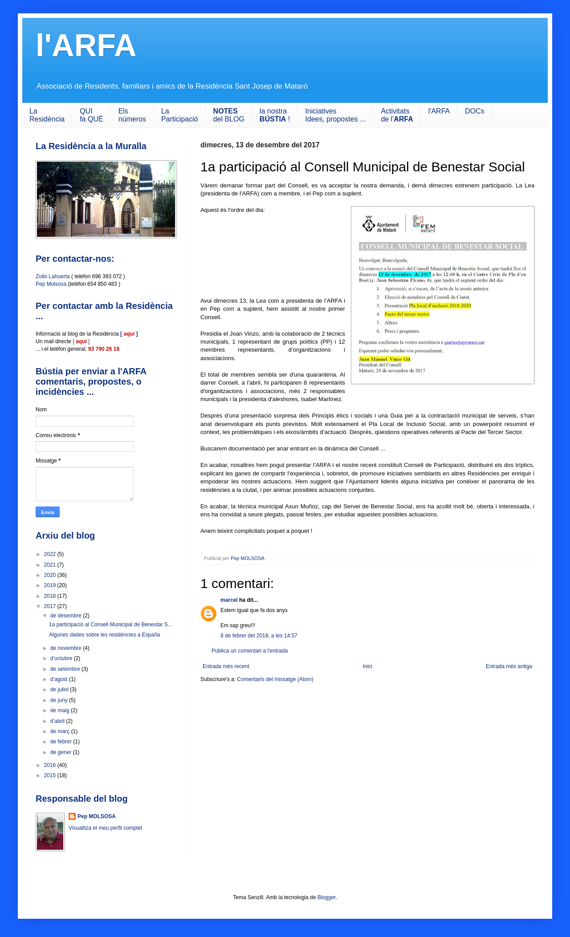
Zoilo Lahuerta (53, 276)
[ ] (81, 341)
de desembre (66, 615)
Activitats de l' (397, 115)
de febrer (61, 741)
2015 (50, 775)
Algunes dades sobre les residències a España (104, 635)
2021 (50, 565)
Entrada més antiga (509, 666)
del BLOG (228, 115)
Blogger (327, 897)
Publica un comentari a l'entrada (250, 651)
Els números (132, 115)
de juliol (60, 689)
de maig (60, 710)
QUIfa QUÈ (91, 115)
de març (60, 731)
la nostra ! (275, 115)
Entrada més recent (226, 666)
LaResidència (47, 115)
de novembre (66, 648)
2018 (50, 596)
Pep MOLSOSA (96, 816)
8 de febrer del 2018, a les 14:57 (258, 636)
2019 (50, 585)
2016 (50, 765)
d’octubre (62, 658)
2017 (50, 606)
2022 (50, 554)
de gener (61, 752)
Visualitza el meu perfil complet (105, 828)
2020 (50, 575)
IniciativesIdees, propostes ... (335, 115)
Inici (367, 666)
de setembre (65, 669)
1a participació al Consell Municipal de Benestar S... (110, 624)
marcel (229, 600)
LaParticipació (179, 115)
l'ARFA (86, 45)
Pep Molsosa (51, 284)
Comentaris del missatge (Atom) (275, 679)
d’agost (59, 679)
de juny (59, 700)
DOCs (474, 111)
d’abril (58, 721)
